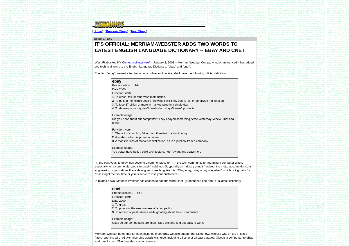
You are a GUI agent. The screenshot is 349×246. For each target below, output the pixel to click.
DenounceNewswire (136, 62)
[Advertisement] (174, 10)
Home (98, 31)
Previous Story (116, 31)
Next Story (138, 31)
